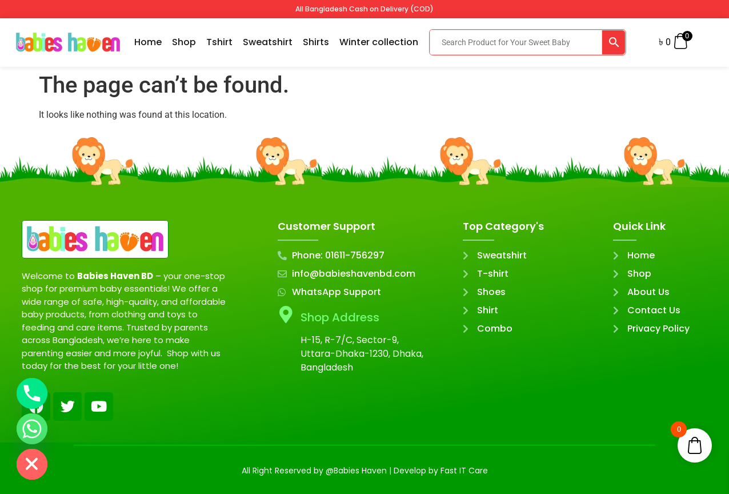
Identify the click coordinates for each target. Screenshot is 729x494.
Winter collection (378, 42)
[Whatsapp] (32, 428)
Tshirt (219, 42)
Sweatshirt (268, 42)
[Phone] (32, 393)
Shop (184, 42)
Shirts (316, 42)
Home (148, 42)
